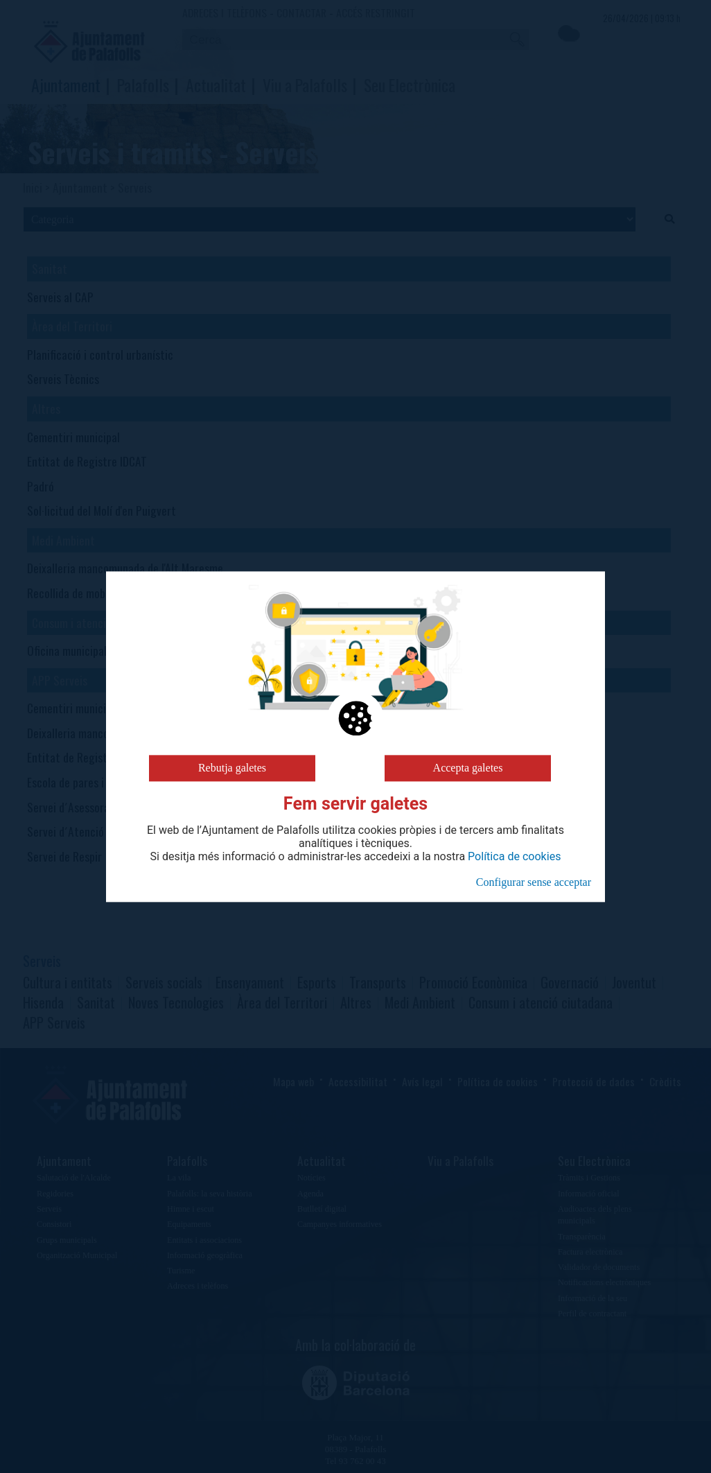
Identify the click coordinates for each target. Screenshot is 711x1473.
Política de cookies (514, 856)
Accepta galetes (468, 768)
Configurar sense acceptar (533, 882)
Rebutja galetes (232, 768)
